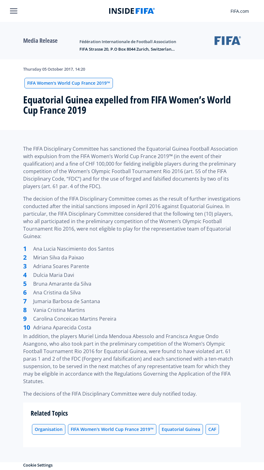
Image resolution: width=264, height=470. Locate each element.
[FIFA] (132, 11)
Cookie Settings (38, 465)
